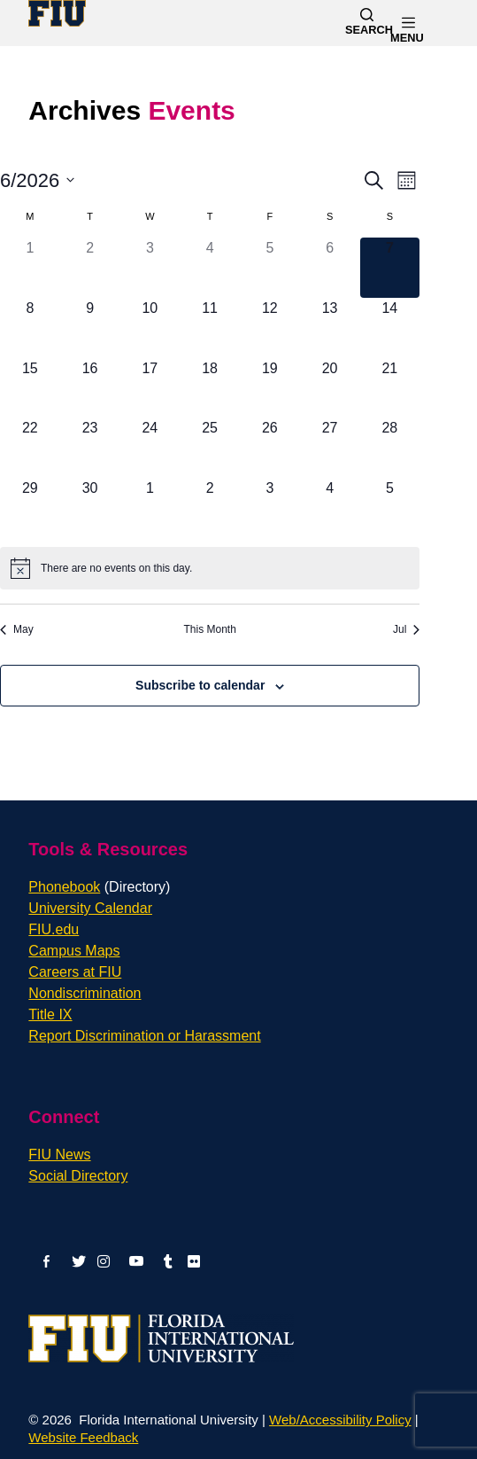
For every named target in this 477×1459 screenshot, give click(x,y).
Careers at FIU (74, 971)
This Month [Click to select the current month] (209, 629)
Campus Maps (73, 950)
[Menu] (425, 22)
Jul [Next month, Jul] (406, 629)
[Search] (367, 23)
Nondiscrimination (84, 993)
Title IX (50, 1014)
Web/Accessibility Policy (340, 1419)
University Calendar (90, 908)
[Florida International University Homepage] (60, 12)
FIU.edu (53, 929)
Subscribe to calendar (200, 685)
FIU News (59, 1154)
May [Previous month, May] (17, 629)
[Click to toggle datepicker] (37, 180)
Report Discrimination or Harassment (144, 1035)
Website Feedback (83, 1437)
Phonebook (99, 886)
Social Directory (77, 1175)
